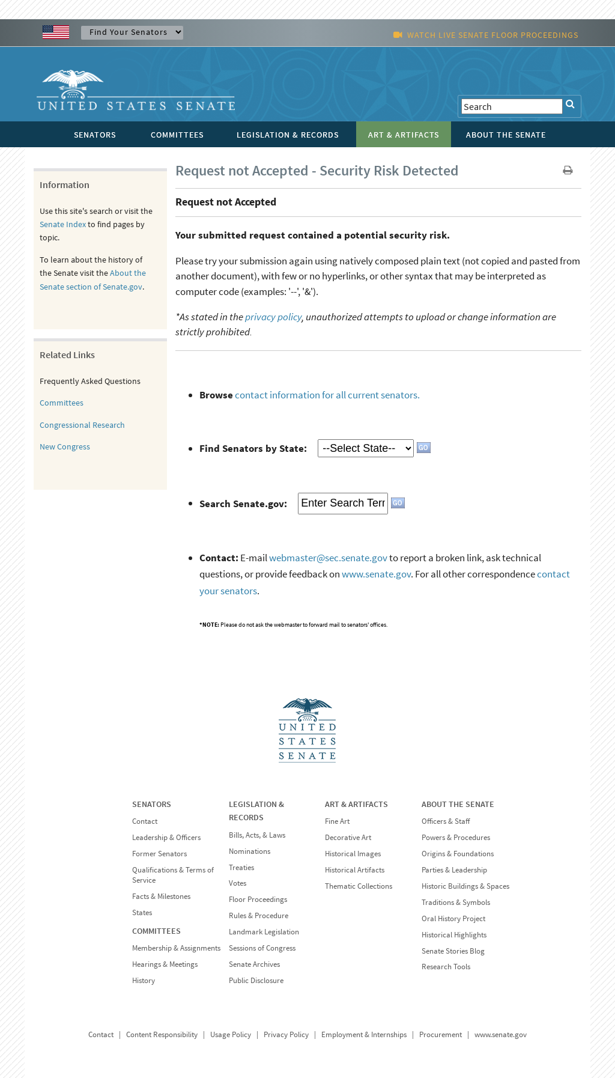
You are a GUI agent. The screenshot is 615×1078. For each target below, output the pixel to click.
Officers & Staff (446, 821)
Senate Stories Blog (453, 951)
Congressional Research (82, 424)
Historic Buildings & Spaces (465, 886)
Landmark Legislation (264, 932)
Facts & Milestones (161, 896)
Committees (61, 402)
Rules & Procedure (258, 915)
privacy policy (273, 316)
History (143, 980)
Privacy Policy (286, 1034)
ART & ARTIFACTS (356, 804)
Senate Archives (254, 964)
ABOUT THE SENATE (458, 804)
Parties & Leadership (454, 870)
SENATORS (151, 804)
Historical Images (353, 853)
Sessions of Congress (262, 948)
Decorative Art (348, 837)
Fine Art (337, 821)
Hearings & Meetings (165, 964)
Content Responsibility (162, 1034)
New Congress (65, 446)
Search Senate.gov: (243, 503)
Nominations (249, 851)
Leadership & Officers (166, 837)
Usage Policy (230, 1034)
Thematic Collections (358, 886)
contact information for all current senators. (327, 394)
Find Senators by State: (253, 448)
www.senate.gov (376, 573)
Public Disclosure (256, 980)
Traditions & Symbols (456, 902)
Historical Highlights (454, 935)
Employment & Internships (364, 1034)
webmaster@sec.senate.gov (328, 557)
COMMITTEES (156, 930)
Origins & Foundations (458, 853)
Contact (144, 821)
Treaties (241, 867)
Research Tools (446, 966)
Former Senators (159, 853)
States (142, 912)
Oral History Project (453, 918)
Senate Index (63, 224)
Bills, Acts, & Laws (257, 835)
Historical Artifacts (354, 870)
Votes (237, 883)
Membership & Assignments (176, 948)
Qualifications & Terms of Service (173, 875)
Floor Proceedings (258, 899)
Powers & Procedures (456, 837)
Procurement (440, 1034)
